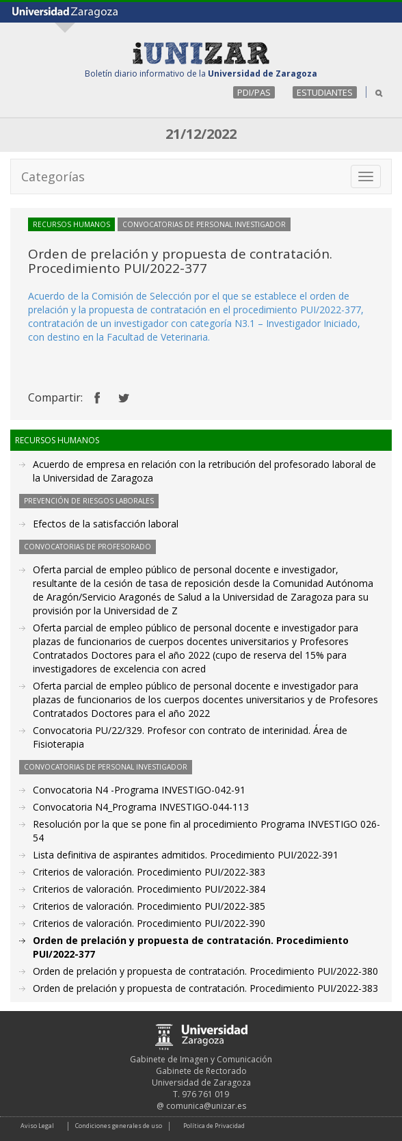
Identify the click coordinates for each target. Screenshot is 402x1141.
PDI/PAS (254, 92)
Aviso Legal (37, 1125)
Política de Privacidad (214, 1125)
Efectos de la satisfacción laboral (105, 523)
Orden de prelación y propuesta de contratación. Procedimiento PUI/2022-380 (205, 971)
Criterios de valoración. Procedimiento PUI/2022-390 (149, 923)
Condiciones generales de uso (118, 1125)
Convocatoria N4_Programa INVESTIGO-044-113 (141, 806)
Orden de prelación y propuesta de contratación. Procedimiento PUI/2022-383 (205, 988)
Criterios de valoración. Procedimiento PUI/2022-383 (149, 871)
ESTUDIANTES (325, 92)
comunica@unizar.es (206, 1106)
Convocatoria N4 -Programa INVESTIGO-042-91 (139, 789)
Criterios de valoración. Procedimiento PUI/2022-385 (149, 906)
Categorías (53, 176)
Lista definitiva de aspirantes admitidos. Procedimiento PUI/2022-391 (185, 854)
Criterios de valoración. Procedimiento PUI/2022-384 (149, 888)
